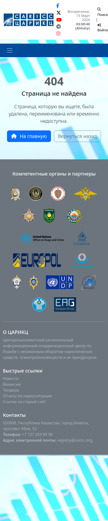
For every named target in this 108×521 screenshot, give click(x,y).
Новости (11, 378)
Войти (102, 28)
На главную (29, 136)
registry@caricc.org (75, 440)
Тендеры (11, 390)
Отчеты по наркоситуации (27, 396)
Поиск (102, 12)
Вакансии (12, 384)
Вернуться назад (77, 136)
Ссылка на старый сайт (24, 401)
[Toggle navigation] (9, 50)
